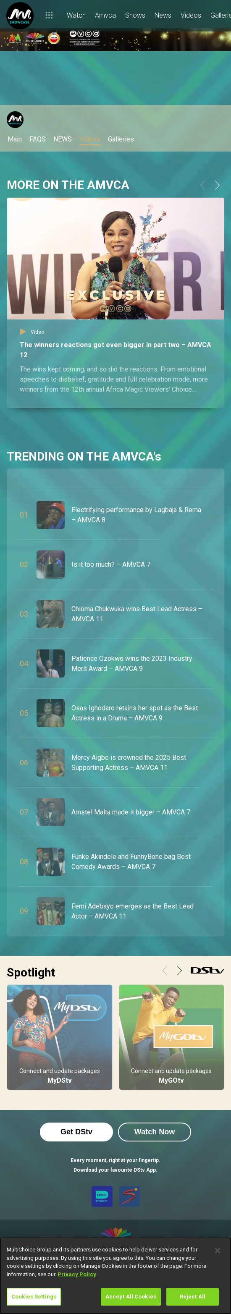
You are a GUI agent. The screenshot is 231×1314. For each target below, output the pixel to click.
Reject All (192, 1296)
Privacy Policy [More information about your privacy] (77, 1274)
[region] (115, 1275)
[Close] (217, 1250)
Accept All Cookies (130, 1296)
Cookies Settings (33, 1296)
